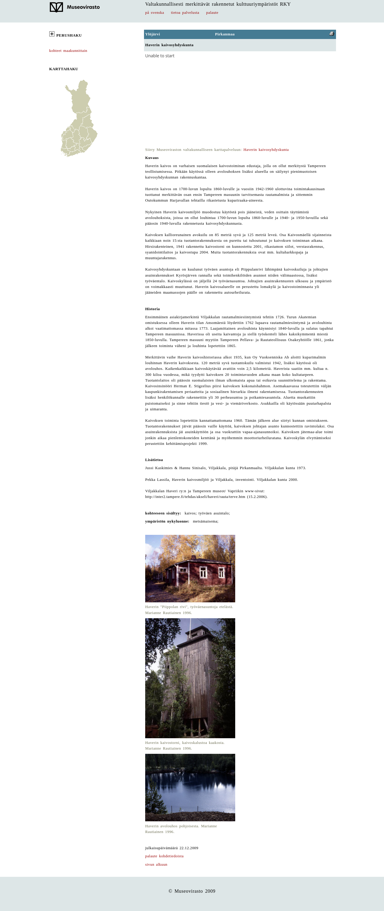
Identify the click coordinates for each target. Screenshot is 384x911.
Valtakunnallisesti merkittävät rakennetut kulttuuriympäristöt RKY (218, 4)
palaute (212, 12)
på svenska (154, 12)
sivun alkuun (156, 864)
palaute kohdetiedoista (164, 856)
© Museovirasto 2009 (192, 891)
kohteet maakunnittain (68, 51)
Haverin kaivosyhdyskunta (266, 150)
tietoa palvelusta (185, 12)
